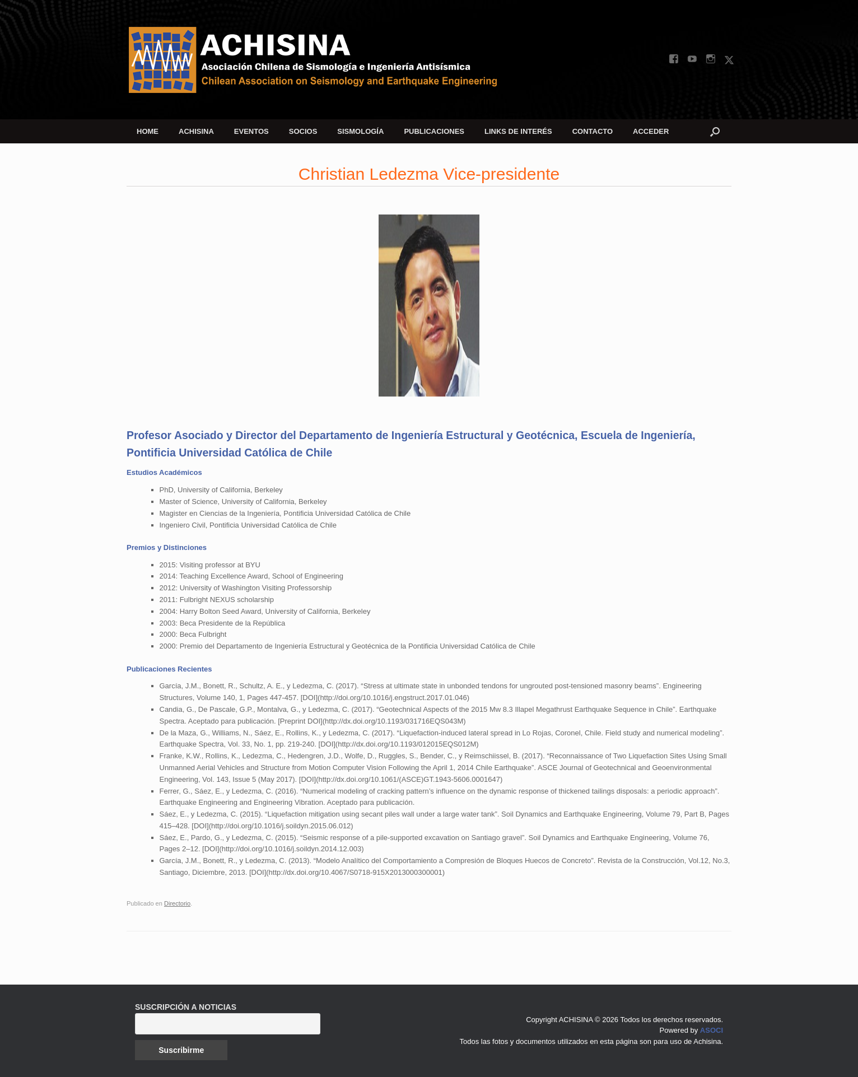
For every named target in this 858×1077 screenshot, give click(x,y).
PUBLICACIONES (434, 131)
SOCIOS (303, 131)
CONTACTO (592, 131)
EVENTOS (251, 131)
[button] (714, 131)
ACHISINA (196, 131)
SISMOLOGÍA (360, 131)
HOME (147, 131)
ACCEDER (651, 131)
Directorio (177, 903)
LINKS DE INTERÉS (518, 131)
